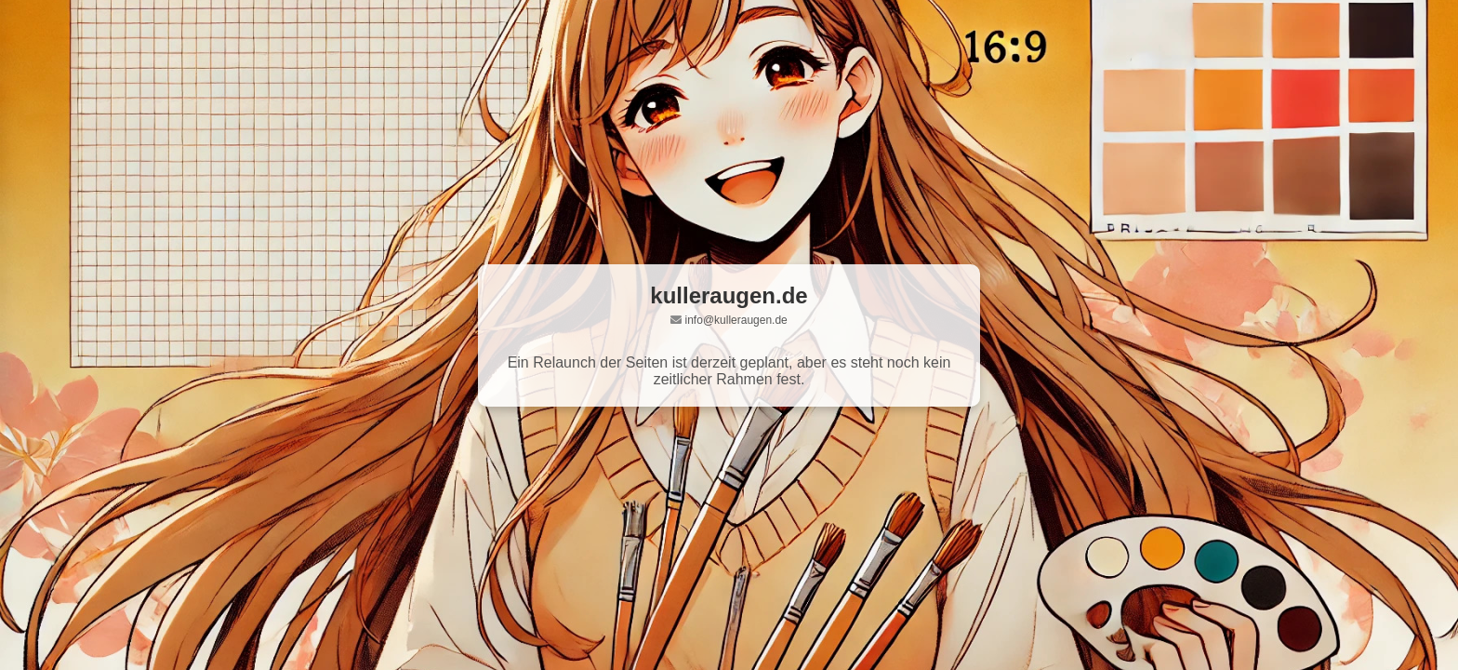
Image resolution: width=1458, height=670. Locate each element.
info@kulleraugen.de (736, 320)
